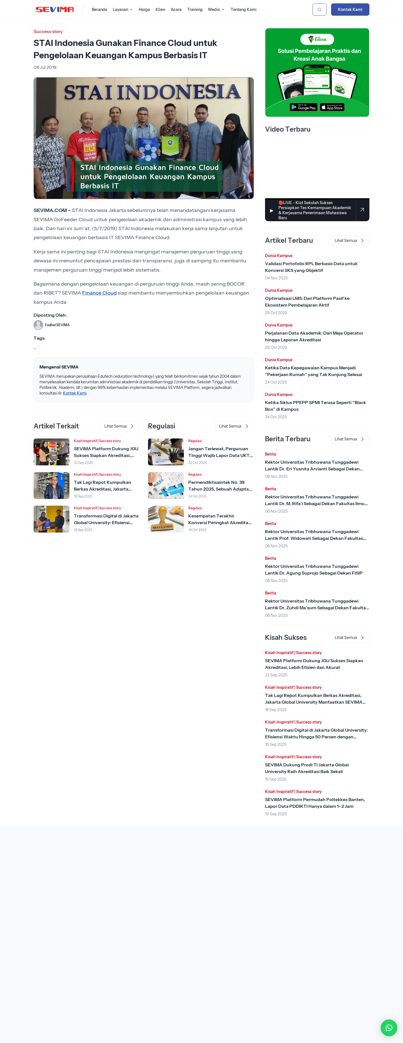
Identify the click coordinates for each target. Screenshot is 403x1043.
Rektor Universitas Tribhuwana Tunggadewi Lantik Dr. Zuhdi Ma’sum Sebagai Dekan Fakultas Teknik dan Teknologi (316, 607)
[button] (389, 1027)
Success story (48, 31)
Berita (270, 454)
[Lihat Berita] (51, 451)
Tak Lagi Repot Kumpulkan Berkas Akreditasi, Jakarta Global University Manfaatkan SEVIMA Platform (313, 701)
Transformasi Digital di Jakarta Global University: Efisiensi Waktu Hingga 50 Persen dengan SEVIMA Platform (316, 736)
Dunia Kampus (278, 255)
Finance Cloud (99, 293)
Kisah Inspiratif (85, 441)
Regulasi (195, 441)
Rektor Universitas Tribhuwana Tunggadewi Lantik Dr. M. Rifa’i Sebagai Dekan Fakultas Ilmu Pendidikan (315, 503)
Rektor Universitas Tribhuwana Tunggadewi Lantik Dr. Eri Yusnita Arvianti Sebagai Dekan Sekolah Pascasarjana (312, 468)
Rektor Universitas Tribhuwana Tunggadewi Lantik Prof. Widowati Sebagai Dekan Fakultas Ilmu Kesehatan (314, 538)
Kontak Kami (350, 9)
